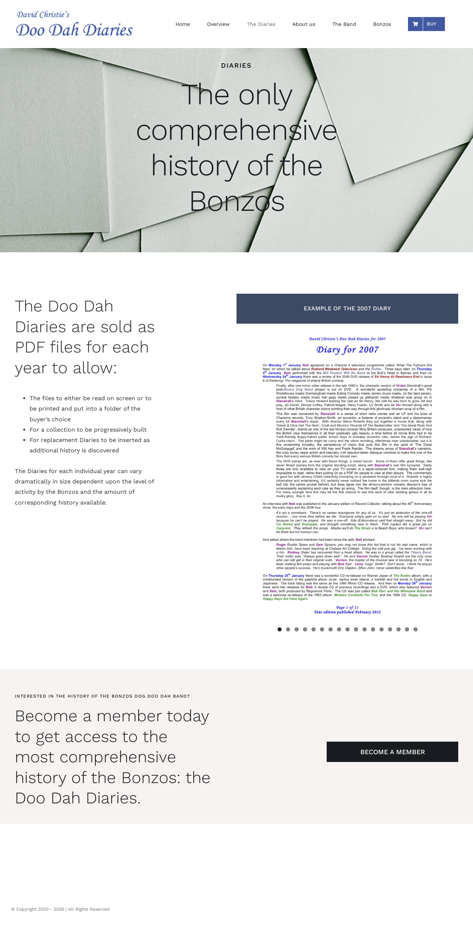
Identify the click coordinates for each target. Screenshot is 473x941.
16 (407, 629)
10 (356, 629)
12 (373, 629)
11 (365, 629)
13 (382, 629)
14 (390, 629)
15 (399, 629)
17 (416, 629)
